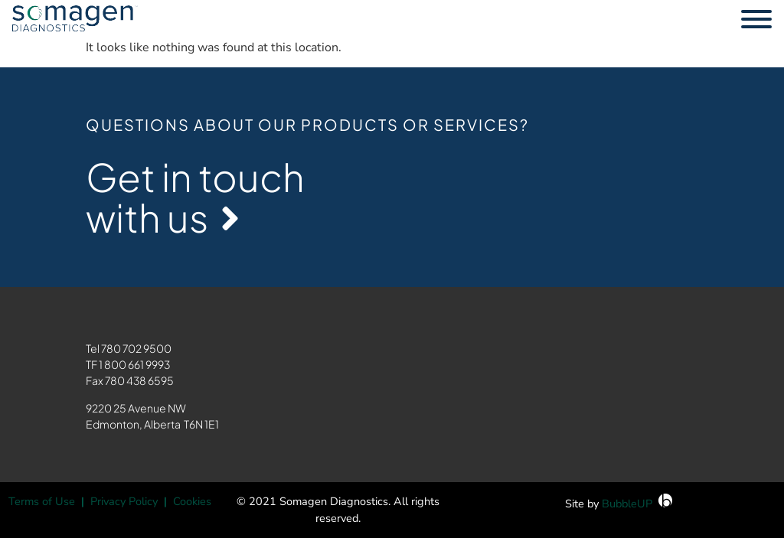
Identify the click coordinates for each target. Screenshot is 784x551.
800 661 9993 (137, 364)
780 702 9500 (136, 348)
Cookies (192, 501)
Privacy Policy (124, 501)
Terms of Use (41, 501)
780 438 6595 (139, 380)
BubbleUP (627, 503)
